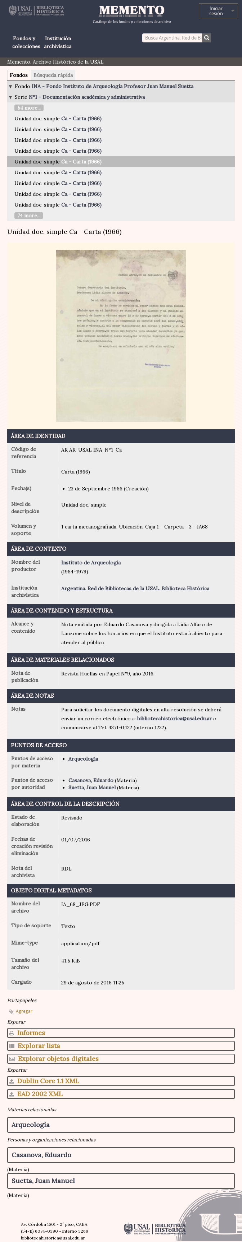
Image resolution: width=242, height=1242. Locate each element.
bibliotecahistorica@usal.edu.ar (174, 718)
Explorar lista (34, 1046)
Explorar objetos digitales (54, 1058)
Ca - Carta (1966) (81, 118)
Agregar (24, 1011)
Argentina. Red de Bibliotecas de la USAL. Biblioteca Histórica (135, 588)
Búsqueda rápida (53, 75)
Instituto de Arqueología (91, 562)
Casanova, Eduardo (90, 780)
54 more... (29, 108)
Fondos (19, 75)
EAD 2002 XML (36, 1094)
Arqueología (83, 759)
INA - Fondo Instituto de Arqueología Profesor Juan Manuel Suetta (112, 86)
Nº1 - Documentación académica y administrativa (87, 97)
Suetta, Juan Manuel (92, 787)
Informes (27, 1033)
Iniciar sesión (216, 11)
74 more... (28, 215)
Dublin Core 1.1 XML (44, 1081)
